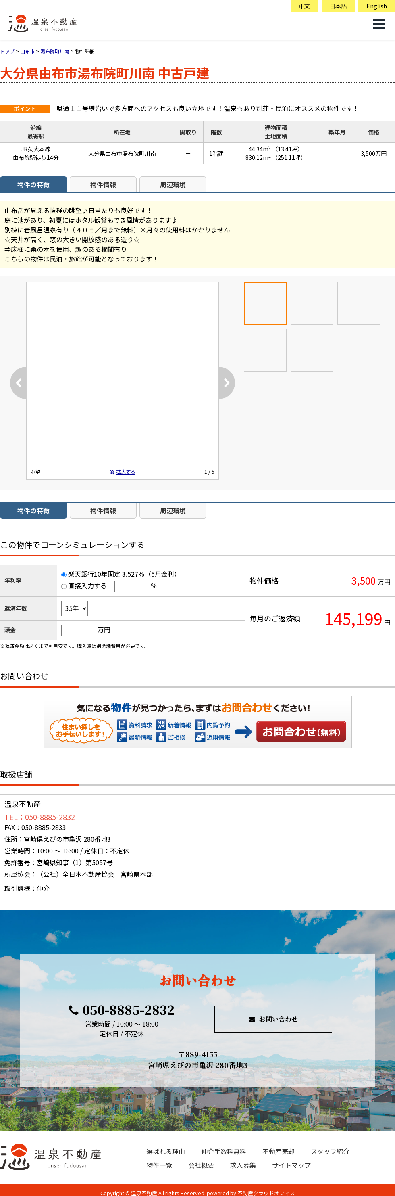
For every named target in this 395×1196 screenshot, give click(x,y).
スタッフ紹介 (330, 1151)
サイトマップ (291, 1165)
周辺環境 (173, 184)
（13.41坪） (287, 149)
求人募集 (243, 1165)
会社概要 (201, 1165)
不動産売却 (278, 1151)
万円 (104, 629)
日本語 (338, 6)
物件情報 (103, 184)
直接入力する (87, 585)
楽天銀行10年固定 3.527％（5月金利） (124, 574)
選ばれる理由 (165, 1151)
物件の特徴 (33, 184)
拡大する (122, 471)
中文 (304, 6)
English (376, 6)
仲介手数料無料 (223, 1151)
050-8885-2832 (122, 1009)
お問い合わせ (301, 731)
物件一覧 (159, 1165)
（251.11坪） (289, 157)
